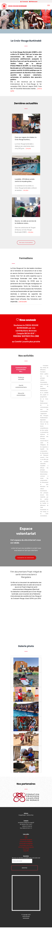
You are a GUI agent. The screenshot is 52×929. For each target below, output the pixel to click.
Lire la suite (23, 301)
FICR (26, 835)
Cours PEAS (26, 848)
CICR (26, 837)
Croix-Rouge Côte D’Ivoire (25, 844)
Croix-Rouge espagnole (26, 839)
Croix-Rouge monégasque (26, 842)
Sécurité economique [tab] (21, 394)
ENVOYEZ (24, 867)
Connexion (24, 1)
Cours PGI (26, 850)
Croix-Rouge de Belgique (26, 841)
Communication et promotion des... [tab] (21, 369)
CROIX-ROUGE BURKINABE (17, 6)
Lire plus (28, 148)
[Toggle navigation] (48, 5)
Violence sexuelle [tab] (21, 378)
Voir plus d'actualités (26, 242)
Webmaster (33, 1)
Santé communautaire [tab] (21, 386)
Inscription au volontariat (25, 557)
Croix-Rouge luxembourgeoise (26, 846)
